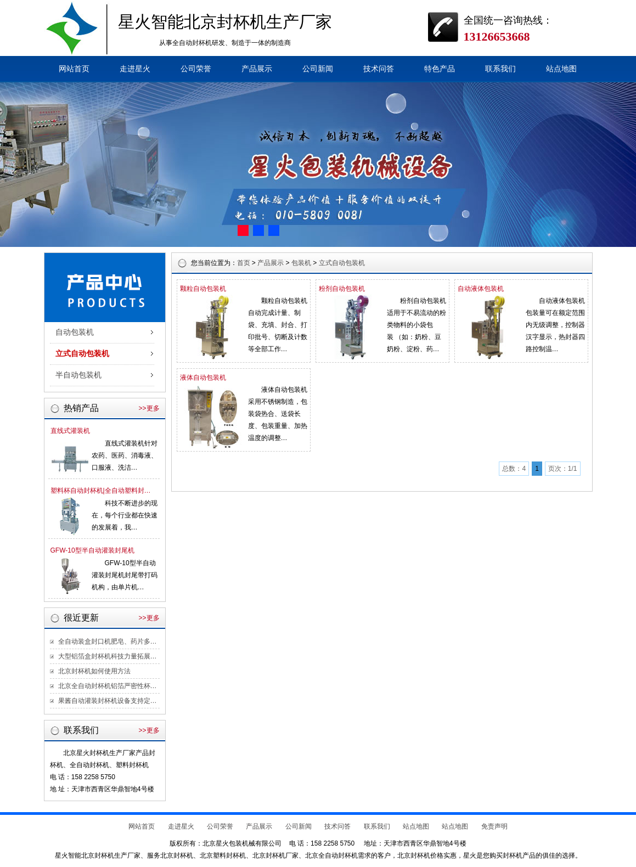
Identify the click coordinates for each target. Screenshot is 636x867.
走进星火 (135, 69)
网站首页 (74, 69)
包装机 (301, 263)
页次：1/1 (562, 468)
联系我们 (500, 69)
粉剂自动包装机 (342, 288)
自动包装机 (74, 332)
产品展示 (256, 69)
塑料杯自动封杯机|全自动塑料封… (100, 490)
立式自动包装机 (82, 354)
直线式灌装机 (70, 431)
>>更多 (148, 408)
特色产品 (439, 69)
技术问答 (378, 69)
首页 (243, 263)
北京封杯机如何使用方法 (94, 671)
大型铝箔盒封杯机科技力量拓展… (107, 656)
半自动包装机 (78, 375)
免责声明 (494, 826)
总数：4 (514, 468)
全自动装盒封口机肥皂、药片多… (107, 641)
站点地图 (561, 69)
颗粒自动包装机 (203, 288)
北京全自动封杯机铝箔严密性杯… (107, 686)
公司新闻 (317, 69)
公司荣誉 (196, 69)
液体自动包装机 (203, 377)
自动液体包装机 (481, 288)
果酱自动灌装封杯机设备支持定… (107, 701)
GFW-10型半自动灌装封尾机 (92, 550)
